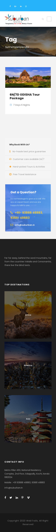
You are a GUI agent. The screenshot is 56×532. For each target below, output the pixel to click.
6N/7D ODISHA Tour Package (25, 96)
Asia (28, 418)
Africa (28, 315)
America (28, 365)
